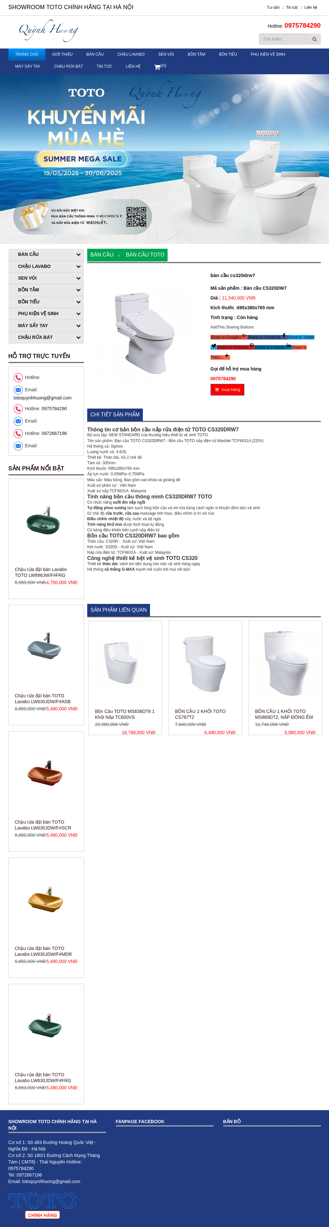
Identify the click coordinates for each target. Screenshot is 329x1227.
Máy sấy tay (28, 66)
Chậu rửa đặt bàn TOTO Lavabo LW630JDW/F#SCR (43, 949)
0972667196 (54, 433)
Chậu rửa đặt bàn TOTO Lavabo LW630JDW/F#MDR (43, 1075)
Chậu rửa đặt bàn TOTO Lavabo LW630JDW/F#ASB (43, 822)
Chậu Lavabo (131, 54)
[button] (229, 337)
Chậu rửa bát (68, 66)
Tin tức (104, 66)
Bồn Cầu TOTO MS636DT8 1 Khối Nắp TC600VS (154, 714)
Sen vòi (166, 54)
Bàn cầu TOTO (145, 255)
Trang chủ (27, 54)
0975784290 (302, 25)
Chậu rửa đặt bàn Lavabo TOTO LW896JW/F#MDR (41, 570)
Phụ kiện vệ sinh (268, 54)
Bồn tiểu (228, 54)
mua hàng (227, 389)
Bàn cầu (94, 54)
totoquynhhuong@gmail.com (43, 397)
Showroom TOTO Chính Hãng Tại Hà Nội (71, 7)
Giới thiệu (62, 54)
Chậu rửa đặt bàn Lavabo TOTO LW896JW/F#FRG (41, 696)
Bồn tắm (196, 54)
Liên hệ (133, 66)
